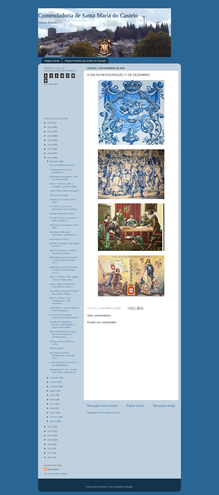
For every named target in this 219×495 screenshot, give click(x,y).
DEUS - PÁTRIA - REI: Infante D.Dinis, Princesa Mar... (64, 278)
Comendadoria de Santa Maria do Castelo (88, 15)
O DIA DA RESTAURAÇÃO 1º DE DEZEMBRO (64, 363)
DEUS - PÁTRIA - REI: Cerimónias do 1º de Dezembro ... (60, 301)
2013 (49, 444)
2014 (49, 439)
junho (53, 399)
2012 (49, 448)
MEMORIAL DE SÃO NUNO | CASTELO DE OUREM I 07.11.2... (64, 270)
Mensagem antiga (164, 405)
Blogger (129, 486)
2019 (49, 153)
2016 (49, 431)
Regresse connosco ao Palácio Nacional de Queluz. (63, 251)
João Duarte (53, 469)
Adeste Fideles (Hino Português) (64, 190)
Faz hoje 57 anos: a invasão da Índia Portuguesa (63, 219)
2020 (49, 149)
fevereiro (54, 417)
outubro (53, 382)
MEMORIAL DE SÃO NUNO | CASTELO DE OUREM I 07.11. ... (64, 260)
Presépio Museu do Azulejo (62, 213)
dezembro (54, 161)
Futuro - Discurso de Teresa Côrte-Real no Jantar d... (62, 285)
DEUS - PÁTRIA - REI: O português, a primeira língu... (64, 185)
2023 (49, 136)
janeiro (53, 421)
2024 (49, 131)
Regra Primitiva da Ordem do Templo (85, 60)
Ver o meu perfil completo (55, 473)
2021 (49, 144)
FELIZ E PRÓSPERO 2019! (62, 165)
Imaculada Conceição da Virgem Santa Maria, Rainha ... (64, 292)
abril (52, 408)
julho (52, 395)
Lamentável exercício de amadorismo (61, 171)
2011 (49, 453)
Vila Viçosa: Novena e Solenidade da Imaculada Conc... (62, 355)
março (53, 412)
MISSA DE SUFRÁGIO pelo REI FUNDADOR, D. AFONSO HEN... (63, 334)
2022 (49, 140)
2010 (49, 457)
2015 (49, 435)
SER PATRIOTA (57, 348)
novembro (55, 377)
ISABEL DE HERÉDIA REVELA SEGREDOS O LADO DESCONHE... (62, 324)
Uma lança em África (59, 239)
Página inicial (52, 60)
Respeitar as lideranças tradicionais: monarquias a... (63, 233)
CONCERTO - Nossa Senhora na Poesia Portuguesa (64, 309)
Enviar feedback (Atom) (109, 412)
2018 (49, 157)
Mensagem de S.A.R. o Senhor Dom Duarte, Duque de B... (63, 370)
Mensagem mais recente (102, 405)
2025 (49, 127)
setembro (54, 386)
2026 (49, 122)
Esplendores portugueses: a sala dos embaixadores (64, 177)
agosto (53, 390)
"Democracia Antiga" (59, 195)
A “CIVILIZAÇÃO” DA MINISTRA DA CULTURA (63, 207)
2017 (49, 426)
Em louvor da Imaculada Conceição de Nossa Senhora (64, 316)
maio (52, 404)
